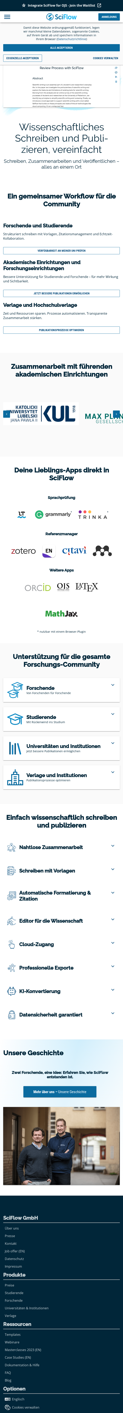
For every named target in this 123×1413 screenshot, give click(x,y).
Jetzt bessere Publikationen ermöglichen (62, 293)
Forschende (14, 1300)
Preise (9, 1285)
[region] (61, 690)
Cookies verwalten (22, 1407)
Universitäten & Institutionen (27, 1308)
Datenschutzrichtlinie (71, 39)
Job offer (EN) (15, 1251)
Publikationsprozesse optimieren (61, 330)
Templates (13, 1334)
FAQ (8, 1372)
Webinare (12, 1342)
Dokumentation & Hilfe (22, 1365)
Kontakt (11, 1243)
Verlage (10, 1316)
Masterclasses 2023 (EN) (23, 1350)
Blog (8, 1380)
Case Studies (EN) (18, 1357)
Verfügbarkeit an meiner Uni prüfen (62, 250)
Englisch (14, 1399)
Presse (10, 1236)
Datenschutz (14, 1259)
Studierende (14, 1293)
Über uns (12, 1228)
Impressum (13, 1266)
